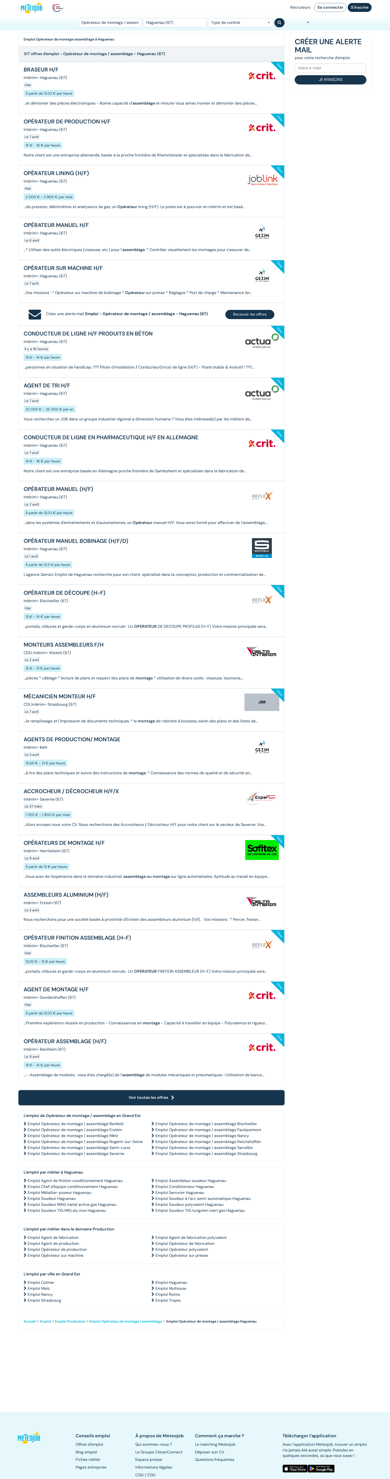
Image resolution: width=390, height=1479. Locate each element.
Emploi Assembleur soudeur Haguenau (190, 1180)
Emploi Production (70, 1321)
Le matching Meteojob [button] (215, 1444)
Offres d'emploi (89, 1444)
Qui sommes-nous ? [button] (153, 1444)
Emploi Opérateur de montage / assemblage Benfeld (75, 1123)
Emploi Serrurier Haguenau (179, 1192)
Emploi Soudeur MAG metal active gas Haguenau (72, 1204)
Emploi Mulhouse (170, 1288)
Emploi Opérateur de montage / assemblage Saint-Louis (79, 1147)
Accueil (30, 1321)
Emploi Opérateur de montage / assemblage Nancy (202, 1135)
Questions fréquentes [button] (214, 1459)
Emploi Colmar (41, 1282)
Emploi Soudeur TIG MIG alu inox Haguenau (67, 1210)
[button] (31, 1438)
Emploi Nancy (40, 1294)
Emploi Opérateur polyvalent (181, 1249)
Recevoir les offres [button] (250, 314)
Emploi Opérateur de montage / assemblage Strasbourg (206, 1153)
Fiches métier (88, 1459)
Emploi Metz (39, 1288)
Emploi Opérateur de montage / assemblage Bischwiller (206, 1123)
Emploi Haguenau (171, 1282)
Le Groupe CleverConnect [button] (158, 1452)
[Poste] (110, 22)
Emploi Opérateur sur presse (181, 1255)
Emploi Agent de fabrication (53, 1237)
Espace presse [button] (148, 1459)
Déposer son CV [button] (209, 1452)
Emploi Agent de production (53, 1243)
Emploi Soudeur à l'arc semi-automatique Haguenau (203, 1198)
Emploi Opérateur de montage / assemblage (125, 1321)
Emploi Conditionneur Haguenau (184, 1186)
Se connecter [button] (330, 7)
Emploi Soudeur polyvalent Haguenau (189, 1204)
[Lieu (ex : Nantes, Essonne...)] (175, 22)
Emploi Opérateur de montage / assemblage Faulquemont (208, 1129)
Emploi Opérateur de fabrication (184, 1243)
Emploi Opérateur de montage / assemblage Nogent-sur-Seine (85, 1141)
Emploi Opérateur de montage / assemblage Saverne (76, 1153)
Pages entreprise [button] (91, 1467)
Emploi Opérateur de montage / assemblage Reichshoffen (208, 1141)
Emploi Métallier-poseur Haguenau (59, 1192)
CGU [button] (139, 1475)
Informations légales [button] (153, 1467)
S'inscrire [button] (359, 7)
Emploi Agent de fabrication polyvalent (191, 1237)
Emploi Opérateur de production (57, 1249)
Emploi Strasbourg (44, 1300)
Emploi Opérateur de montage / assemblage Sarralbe (204, 1147)
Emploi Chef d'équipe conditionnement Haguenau (73, 1186)
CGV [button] (151, 1475)
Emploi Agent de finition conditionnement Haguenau (75, 1180)
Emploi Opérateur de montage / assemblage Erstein (75, 1129)
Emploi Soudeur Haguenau (52, 1198)
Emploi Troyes (168, 1300)
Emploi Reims (167, 1294)
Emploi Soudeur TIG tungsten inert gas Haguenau (200, 1210)
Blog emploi (86, 1452)
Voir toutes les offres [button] (151, 1097)
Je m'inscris (330, 79)
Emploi (45, 1321)
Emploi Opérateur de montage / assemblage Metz (73, 1135)
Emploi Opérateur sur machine (55, 1255)
